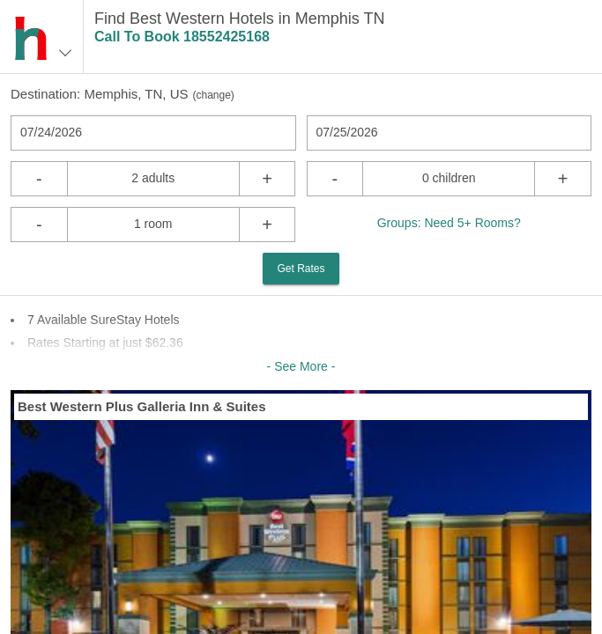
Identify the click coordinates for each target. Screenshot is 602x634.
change (213, 95)
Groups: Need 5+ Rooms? (449, 223)
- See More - (301, 366)
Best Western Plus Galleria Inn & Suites (141, 406)
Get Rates (300, 268)
